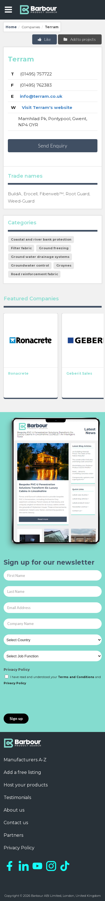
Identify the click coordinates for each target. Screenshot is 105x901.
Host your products (26, 785)
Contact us (16, 822)
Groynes (63, 265)
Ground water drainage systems (40, 257)
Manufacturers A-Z (25, 759)
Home (11, 27)
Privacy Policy (17, 669)
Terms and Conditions (76, 677)
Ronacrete (18, 373)
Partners (13, 835)
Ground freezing (54, 248)
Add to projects (79, 39)
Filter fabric (21, 248)
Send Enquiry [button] (52, 145)
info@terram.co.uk (41, 96)
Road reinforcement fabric (34, 274)
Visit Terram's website (47, 107)
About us (14, 810)
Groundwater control (30, 265)
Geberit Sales (79, 373)
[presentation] (46, 700)
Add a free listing (22, 772)
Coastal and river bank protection (41, 239)
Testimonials (17, 797)
